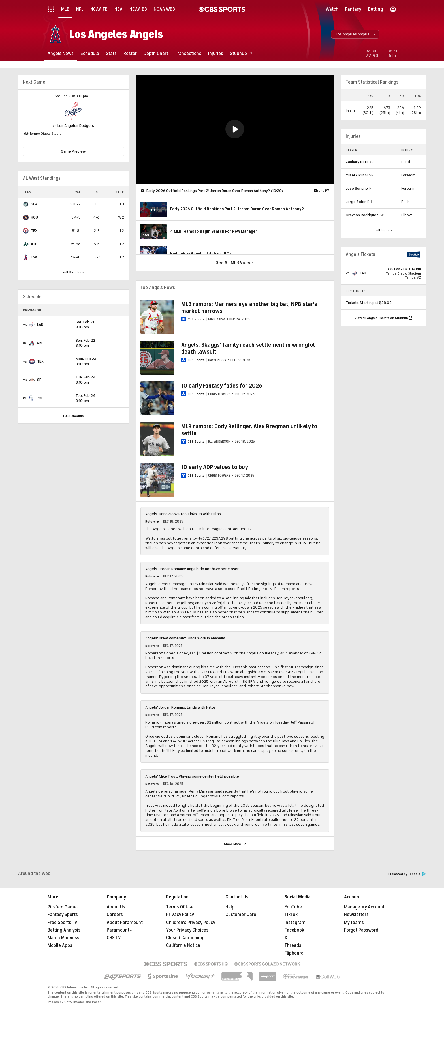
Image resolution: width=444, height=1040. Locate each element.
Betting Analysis (64, 930)
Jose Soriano (357, 188)
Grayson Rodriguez (362, 215)
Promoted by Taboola (407, 874)
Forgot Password (361, 930)
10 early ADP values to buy (214, 467)
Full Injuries (383, 230)
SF (39, 379)
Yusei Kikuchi (357, 175)
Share (319, 190)
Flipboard (294, 953)
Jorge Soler (356, 201)
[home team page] (73, 111)
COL (40, 398)
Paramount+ (119, 930)
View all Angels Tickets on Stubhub (383, 318)
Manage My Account (364, 907)
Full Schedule (73, 416)
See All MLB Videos (235, 263)
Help (229, 907)
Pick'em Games (63, 907)
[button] (355, 34)
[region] (235, 129)
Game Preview (73, 151)
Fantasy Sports (63, 914)
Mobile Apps (60, 945)
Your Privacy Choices (187, 930)
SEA (34, 204)
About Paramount (125, 922)
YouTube (293, 907)
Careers (115, 914)
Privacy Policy (180, 914)
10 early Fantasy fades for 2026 (221, 385)
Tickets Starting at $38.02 (369, 302)
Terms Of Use (179, 907)
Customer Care (240, 914)
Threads (293, 945)
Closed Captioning (184, 938)
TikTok (291, 914)
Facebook (294, 930)
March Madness (63, 938)
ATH (34, 243)
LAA (34, 257)
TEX (34, 230)
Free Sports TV (62, 922)
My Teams (354, 922)
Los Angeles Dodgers (75, 125)
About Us (116, 907)
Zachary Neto (357, 161)
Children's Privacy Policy (190, 922)
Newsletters (356, 914)
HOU (34, 217)
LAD (40, 324)
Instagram (295, 922)
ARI (39, 343)
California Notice (183, 945)
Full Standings (73, 272)
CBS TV (114, 938)
